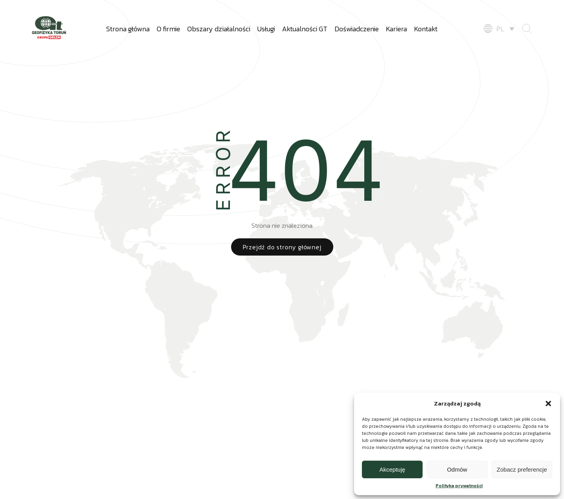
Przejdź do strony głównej (282, 247)
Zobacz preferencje (522, 469)
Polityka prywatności (459, 485)
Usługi (266, 28)
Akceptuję (392, 469)
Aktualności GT (304, 28)
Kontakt (425, 28)
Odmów (457, 469)
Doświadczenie (356, 28)
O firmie (168, 28)
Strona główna (128, 28)
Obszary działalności (218, 28)
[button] (548, 403)
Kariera (396, 28)
